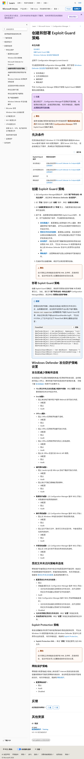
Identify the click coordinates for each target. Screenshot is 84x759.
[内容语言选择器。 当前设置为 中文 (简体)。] (8, 749)
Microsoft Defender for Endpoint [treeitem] (15, 63)
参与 (30, 754)
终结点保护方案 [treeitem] (13, 90)
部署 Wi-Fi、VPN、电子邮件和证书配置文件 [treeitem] (16, 129)
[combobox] (15, 29)
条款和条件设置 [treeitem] (11, 135)
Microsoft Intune (44, 26)
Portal (69, 9)
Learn (34, 26)
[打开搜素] (75, 3)
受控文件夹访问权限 (45, 575)
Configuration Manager (60, 26)
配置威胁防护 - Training (40, 729)
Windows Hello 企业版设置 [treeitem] (15, 112)
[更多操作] (80, 26)
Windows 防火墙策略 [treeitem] (15, 58)
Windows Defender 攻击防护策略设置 (46, 55)
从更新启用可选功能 (41, 107)
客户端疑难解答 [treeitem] (13, 98)
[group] (57, 343)
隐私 (35, 754)
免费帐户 (77, 9)
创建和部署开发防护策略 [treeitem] (16, 68)
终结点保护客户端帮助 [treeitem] (15, 94)
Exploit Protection (71, 636)
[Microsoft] (4, 3)
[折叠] (26, 25)
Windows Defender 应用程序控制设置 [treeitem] (17, 80)
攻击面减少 (40, 384)
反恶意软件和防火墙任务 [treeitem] (16, 86)
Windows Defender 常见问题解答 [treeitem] (17, 103)
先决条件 (37, 49)
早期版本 (15, 754)
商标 (66, 754)
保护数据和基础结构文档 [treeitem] (12, 34)
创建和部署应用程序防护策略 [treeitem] (17, 73)
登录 (79, 3)
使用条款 (59, 754)
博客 (22, 754)
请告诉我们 (73, 17)
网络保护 (60, 677)
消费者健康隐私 (46, 754)
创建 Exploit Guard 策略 (42, 52)
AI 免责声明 (6, 754)
